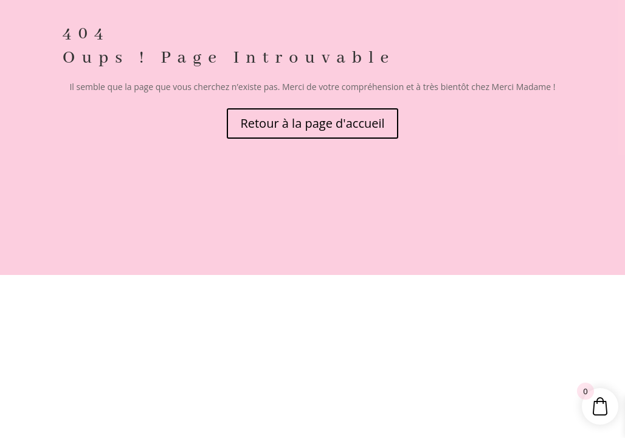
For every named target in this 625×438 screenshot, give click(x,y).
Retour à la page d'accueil (312, 123)
